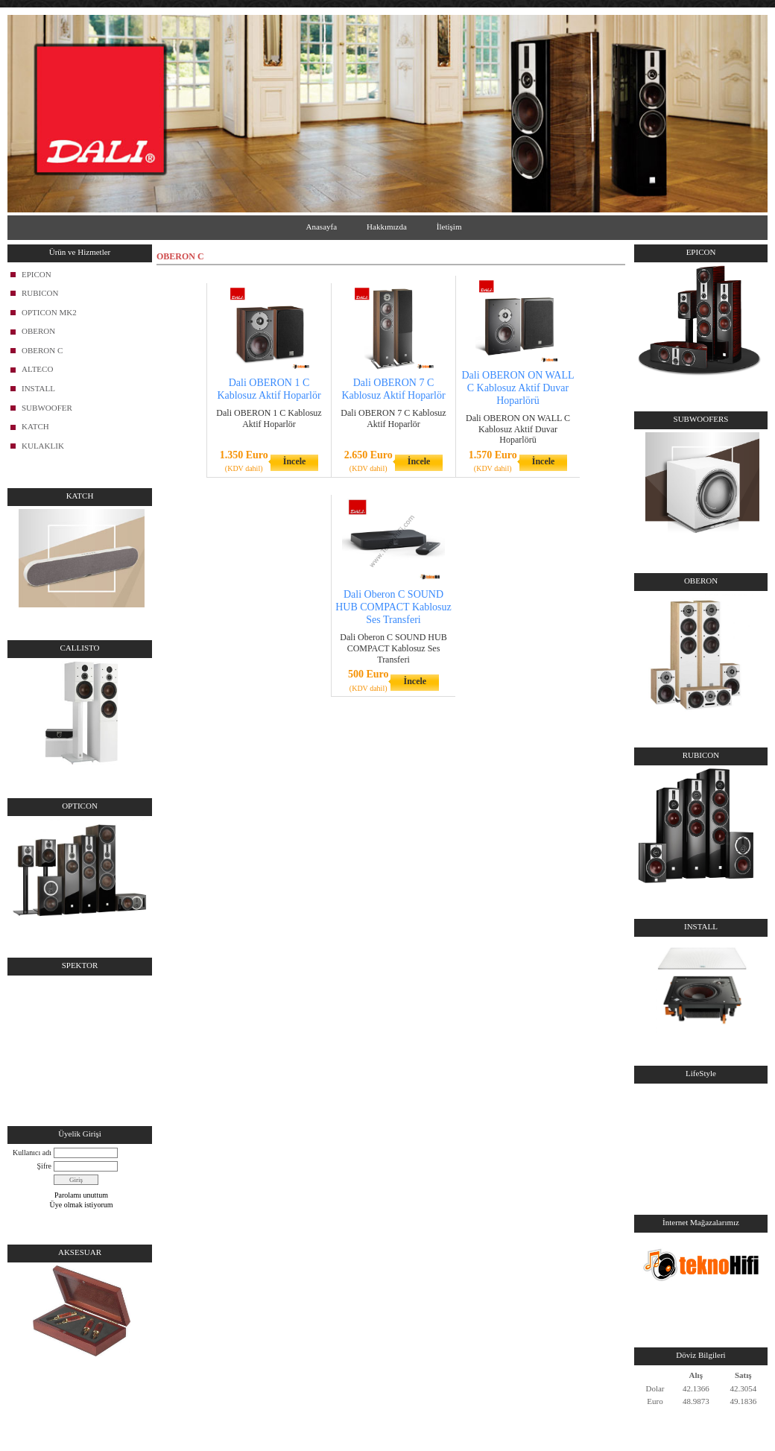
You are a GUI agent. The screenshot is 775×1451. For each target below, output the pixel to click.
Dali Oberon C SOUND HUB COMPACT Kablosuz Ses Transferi (393, 607)
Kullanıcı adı (32, 1152)
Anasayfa (322, 226)
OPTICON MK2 (49, 312)
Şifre (44, 1166)
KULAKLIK (43, 445)
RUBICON (40, 292)
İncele (294, 461)
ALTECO (37, 368)
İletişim (449, 226)
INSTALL (38, 388)
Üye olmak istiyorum (81, 1205)
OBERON (38, 330)
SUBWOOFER (47, 407)
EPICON (36, 274)
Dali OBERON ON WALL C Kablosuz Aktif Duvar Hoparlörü (517, 388)
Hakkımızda (387, 226)
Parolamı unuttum (81, 1195)
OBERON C (42, 350)
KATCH (35, 426)
